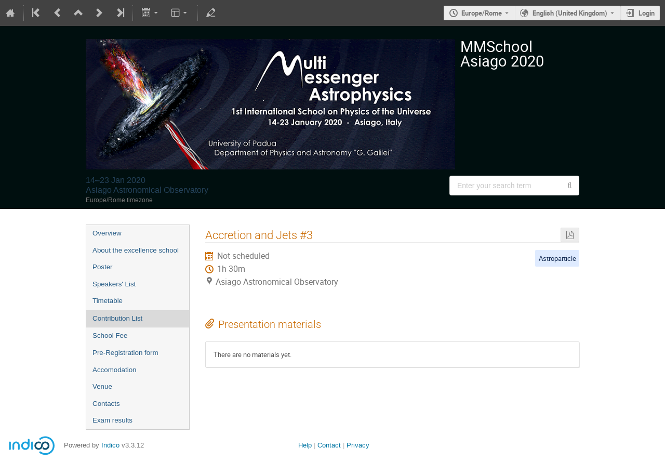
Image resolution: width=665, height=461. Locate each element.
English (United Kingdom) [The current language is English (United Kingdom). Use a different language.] (570, 13)
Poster (102, 267)
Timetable (107, 301)
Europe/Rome (481, 13)
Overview (107, 233)
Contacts (106, 403)
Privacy (358, 445)
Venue (102, 386)
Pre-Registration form (125, 353)
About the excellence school (135, 250)
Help (305, 445)
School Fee (109, 335)
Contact (329, 445)
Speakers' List (114, 284)
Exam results (112, 420)
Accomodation (114, 370)
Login (647, 13)
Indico (110, 445)
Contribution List (117, 318)
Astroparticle (557, 258)
